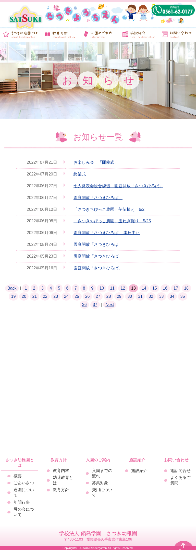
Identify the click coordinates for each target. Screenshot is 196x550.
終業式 (80, 174)
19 (13, 296)
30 (129, 296)
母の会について (24, 512)
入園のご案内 (98, 460)
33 (161, 296)
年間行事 (22, 502)
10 (102, 288)
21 (34, 296)
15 (154, 288)
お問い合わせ (176, 460)
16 (165, 288)
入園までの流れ (102, 473)
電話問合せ (180, 470)
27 (98, 296)
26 (87, 296)
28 (108, 296)
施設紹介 (137, 460)
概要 (18, 476)
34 (172, 296)
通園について (24, 492)
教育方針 (59, 460)
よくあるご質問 (180, 480)
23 (55, 296)
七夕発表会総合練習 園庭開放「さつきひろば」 (118, 186)
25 (77, 296)
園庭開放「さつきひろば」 (98, 197)
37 (95, 304)
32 (151, 296)
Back (12, 288)
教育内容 (61, 470)
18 (186, 288)
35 (182, 296)
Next (109, 304)
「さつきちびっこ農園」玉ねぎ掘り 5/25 (112, 221)
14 (144, 288)
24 (66, 296)
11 (112, 288)
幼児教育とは (63, 480)
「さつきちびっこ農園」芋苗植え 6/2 (109, 209)
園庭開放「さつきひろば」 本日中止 (107, 232)
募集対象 (100, 483)
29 (119, 296)
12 (123, 288)
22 (45, 296)
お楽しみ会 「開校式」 (96, 162)
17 (176, 288)
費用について (102, 492)
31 (140, 296)
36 (84, 304)
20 (24, 296)
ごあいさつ (24, 483)
